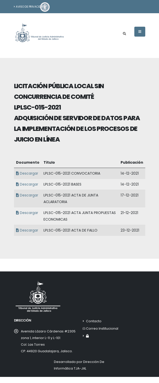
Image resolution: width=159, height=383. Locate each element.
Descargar (26, 173)
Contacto (94, 321)
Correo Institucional (102, 328)
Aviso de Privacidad (29, 7)
